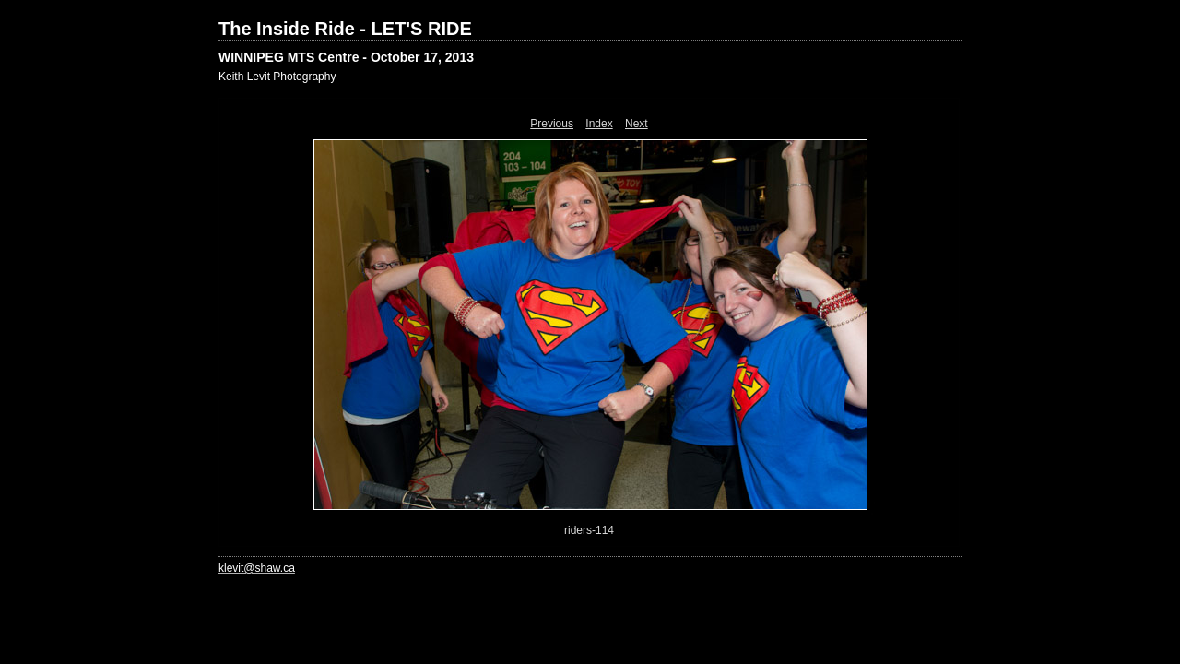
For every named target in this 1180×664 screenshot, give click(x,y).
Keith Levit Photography (277, 76)
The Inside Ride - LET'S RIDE (345, 28)
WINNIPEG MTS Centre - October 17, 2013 (346, 57)
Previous (551, 123)
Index (598, 123)
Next (636, 123)
